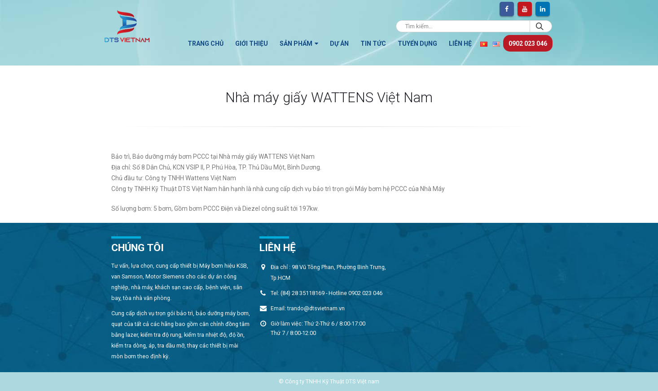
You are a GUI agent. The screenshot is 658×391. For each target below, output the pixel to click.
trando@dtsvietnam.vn (316, 308)
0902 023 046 (528, 43)
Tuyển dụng (417, 43)
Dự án (339, 43)
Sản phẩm (296, 43)
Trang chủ (206, 43)
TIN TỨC (373, 43)
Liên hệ (460, 43)
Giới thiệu (251, 43)
